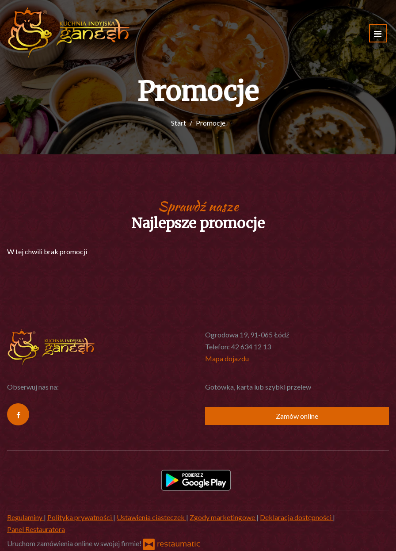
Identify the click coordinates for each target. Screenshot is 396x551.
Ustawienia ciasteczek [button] (151, 517)
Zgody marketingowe (223, 517)
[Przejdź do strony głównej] (69, 33)
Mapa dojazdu (227, 358)
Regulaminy (25, 517)
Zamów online (297, 416)
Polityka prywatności (80, 517)
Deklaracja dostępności (296, 517)
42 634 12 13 (251, 346)
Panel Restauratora (36, 529)
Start (178, 123)
